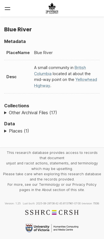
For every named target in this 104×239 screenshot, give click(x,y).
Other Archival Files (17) (33, 112)
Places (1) (19, 131)
